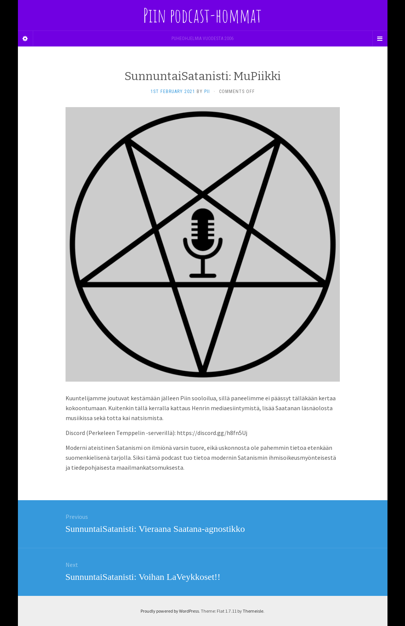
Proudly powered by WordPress (170, 611)
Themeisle (253, 611)
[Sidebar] (25, 38)
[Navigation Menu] (379, 38)
